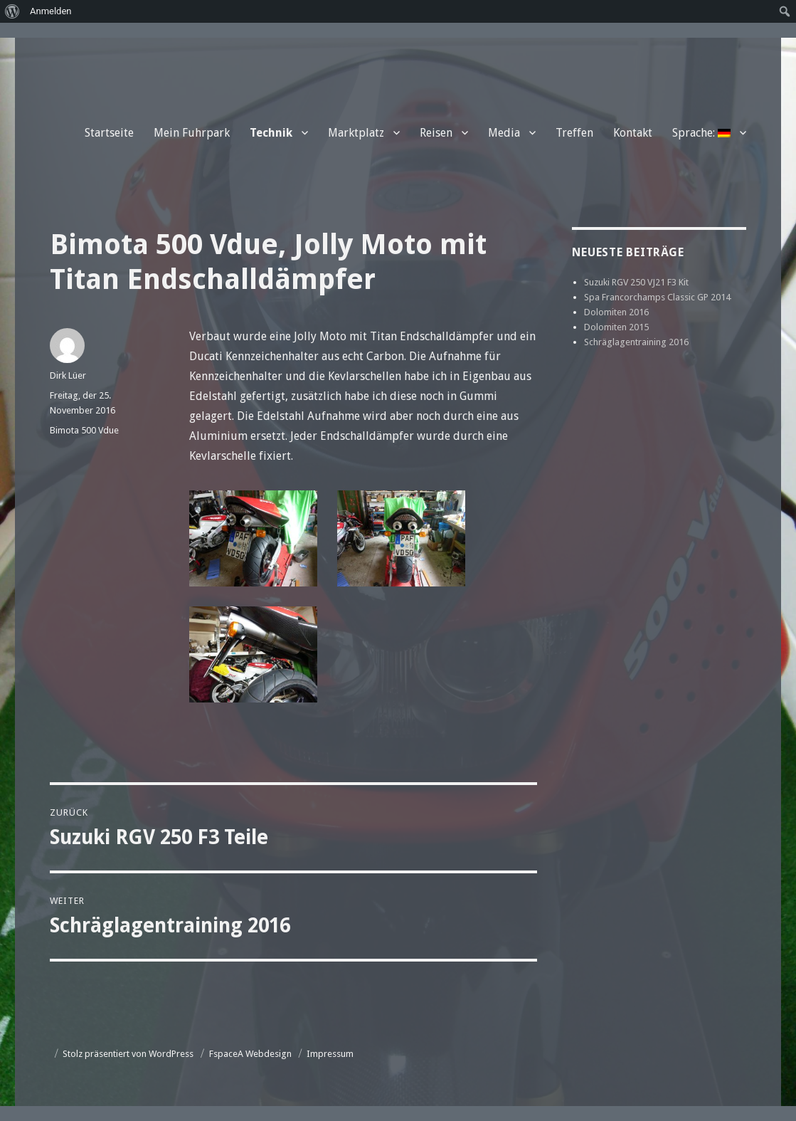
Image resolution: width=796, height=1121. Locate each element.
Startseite (109, 133)
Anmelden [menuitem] (51, 11)
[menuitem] (12, 11)
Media (504, 133)
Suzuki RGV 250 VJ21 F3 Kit (636, 282)
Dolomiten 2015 (616, 327)
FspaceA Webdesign (250, 1053)
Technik (271, 133)
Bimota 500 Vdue (84, 430)
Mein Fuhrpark (192, 133)
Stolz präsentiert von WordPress (128, 1053)
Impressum (330, 1053)
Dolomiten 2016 (616, 312)
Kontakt (632, 133)
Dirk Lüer (68, 375)
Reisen (436, 133)
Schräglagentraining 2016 (636, 342)
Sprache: (701, 133)
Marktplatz (356, 133)
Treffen (574, 133)
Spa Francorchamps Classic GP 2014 (657, 297)
